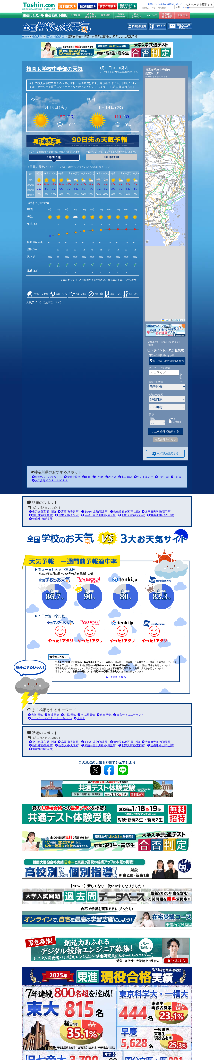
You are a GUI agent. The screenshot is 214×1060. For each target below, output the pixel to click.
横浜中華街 (72, 476)
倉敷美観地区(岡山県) (125, 511)
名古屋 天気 (86, 714)
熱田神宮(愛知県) (41, 515)
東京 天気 (104, 714)
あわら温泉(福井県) (94, 511)
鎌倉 (86, 476)
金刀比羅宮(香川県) (42, 511)
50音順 (177, 421)
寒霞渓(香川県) (68, 511)
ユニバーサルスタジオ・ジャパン (50, 718)
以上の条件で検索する (165, 431)
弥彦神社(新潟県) (41, 518)
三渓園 (176, 476)
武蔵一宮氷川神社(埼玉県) (98, 515)
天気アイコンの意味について (44, 302)
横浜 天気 (52, 714)
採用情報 (171, 4)
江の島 (97, 476)
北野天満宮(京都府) (131, 515)
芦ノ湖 (110, 476)
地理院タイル (178, 320)
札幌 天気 (68, 714)
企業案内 (162, 4)
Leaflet (166, 320)
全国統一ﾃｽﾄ (153, 4)
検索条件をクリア (165, 439)
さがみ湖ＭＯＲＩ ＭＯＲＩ (50, 480)
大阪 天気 (35, 714)
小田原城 (125, 476)
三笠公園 (162, 476)
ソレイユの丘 (143, 476)
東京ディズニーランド (128, 714)
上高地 (79, 718)
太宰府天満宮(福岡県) (156, 511)
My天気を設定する (165, 454)
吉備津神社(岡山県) (160, 515)
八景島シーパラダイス (47, 476)
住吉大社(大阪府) (67, 515)
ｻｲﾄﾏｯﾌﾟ (179, 4)
